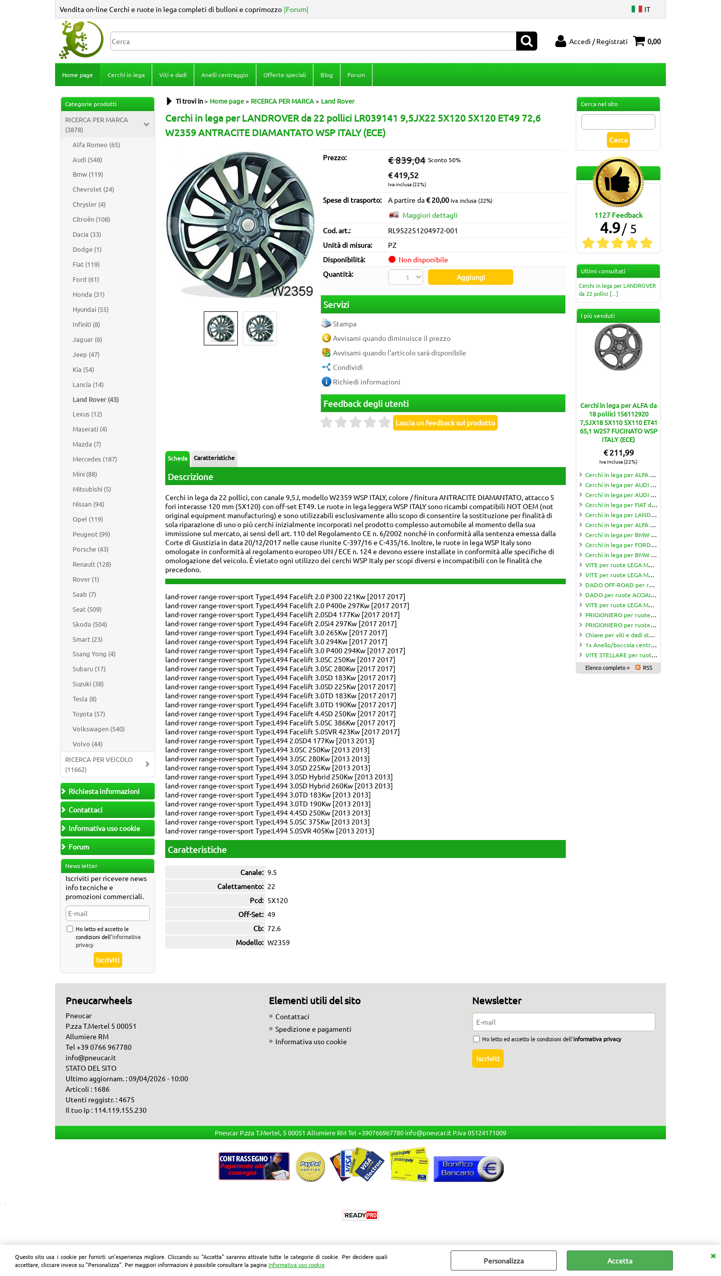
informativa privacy (597, 1040)
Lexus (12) (87, 414)
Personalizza (504, 1260)
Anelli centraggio (224, 75)
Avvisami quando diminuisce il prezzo (392, 338)
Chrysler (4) (89, 205)
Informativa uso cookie (296, 1264)
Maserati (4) (90, 430)
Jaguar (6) (87, 340)
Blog (326, 75)
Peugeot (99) (91, 535)
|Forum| (296, 9)
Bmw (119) (88, 175)
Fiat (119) (86, 265)
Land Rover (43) (96, 400)
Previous (171, 226)
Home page (77, 75)
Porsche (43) (91, 550)
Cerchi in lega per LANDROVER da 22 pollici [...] (617, 290)
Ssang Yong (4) (94, 654)
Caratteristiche (214, 458)
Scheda (177, 459)
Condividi (348, 367)
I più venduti (598, 316)
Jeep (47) (86, 355)
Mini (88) (85, 475)
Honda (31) (89, 295)
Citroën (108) (91, 220)
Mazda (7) (87, 445)
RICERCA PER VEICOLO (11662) (99, 765)
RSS (647, 668)
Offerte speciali (284, 75)
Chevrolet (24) (93, 190)
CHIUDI (713, 1255)
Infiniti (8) (86, 325)
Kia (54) (83, 370)
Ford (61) (86, 280)
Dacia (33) (87, 235)
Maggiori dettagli (430, 215)
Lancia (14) (88, 385)
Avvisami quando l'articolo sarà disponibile (399, 352)
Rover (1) (86, 580)
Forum (356, 75)
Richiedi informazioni (367, 381)
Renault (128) (92, 565)
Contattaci (292, 1017)
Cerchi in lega (126, 75)
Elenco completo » (607, 668)
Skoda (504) (90, 625)
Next (308, 226)
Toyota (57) (89, 714)
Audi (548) (87, 160)
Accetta (619, 1260)
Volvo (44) (88, 744)
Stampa (344, 323)
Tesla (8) (85, 699)
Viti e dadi (173, 75)
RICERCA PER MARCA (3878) (96, 125)
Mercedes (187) (95, 460)
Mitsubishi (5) (92, 490)
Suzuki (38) (88, 684)
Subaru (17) (89, 669)
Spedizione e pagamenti (313, 1029)
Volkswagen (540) (99, 729)
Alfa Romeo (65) (96, 145)
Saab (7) (84, 595)
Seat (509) (87, 610)
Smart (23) (88, 640)
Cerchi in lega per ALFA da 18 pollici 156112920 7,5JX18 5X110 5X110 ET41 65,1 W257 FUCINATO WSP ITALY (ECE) (618, 423)
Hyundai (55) (91, 310)
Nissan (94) (88, 505)
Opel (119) (88, 520)
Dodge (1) (87, 250)
